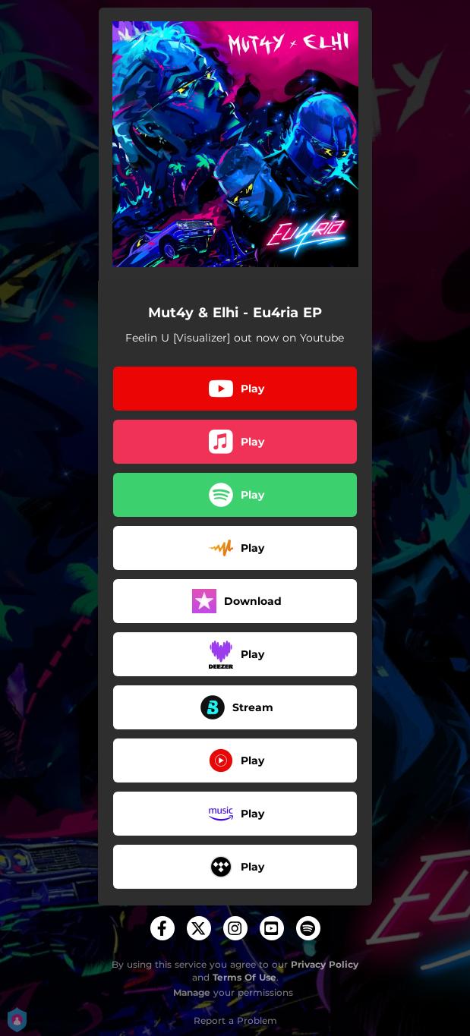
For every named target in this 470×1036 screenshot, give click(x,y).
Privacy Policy (324, 964)
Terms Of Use (244, 977)
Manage (191, 992)
